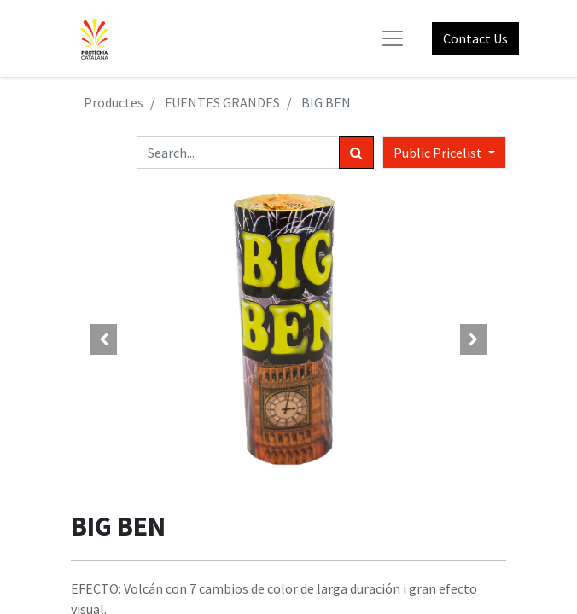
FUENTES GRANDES (222, 102)
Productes (113, 102)
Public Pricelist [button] (439, 152)
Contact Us (475, 38)
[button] (104, 339)
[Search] (356, 152)
